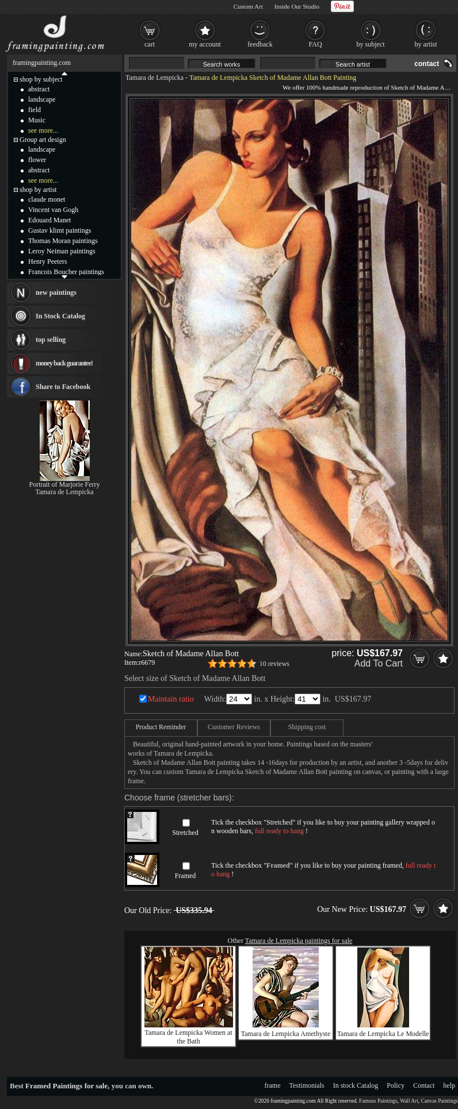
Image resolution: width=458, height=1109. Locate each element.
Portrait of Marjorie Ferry (64, 484)
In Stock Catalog (60, 316)
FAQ (315, 44)
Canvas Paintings (439, 1101)
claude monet (46, 199)
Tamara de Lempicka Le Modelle (383, 1034)
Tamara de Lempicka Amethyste (285, 1034)
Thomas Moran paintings (63, 241)
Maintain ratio (171, 699)
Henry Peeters (47, 261)
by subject (371, 44)
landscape (41, 99)
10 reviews (274, 664)
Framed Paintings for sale (66, 1085)
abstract (38, 89)
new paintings (56, 292)
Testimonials (307, 1085)
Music (36, 120)
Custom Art (248, 6)
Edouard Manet (49, 220)
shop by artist (38, 190)
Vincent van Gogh (53, 210)
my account (205, 44)
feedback (259, 44)
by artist (426, 44)
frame (273, 1085)
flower (37, 160)
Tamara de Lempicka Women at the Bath (188, 1037)
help (449, 1085)
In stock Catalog (356, 1085)
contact (426, 64)
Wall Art (409, 1101)
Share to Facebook (63, 387)
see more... (43, 130)
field (34, 110)
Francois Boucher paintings (66, 272)
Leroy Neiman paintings (62, 251)
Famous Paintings (378, 1101)
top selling (51, 340)
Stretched (185, 833)
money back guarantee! (64, 363)
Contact (423, 1085)
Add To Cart (378, 663)
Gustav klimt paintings (59, 230)
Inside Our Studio (296, 6)
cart (149, 44)
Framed (185, 876)
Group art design (43, 140)
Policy (395, 1085)
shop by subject (41, 79)
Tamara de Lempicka (154, 78)
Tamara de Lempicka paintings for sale (299, 941)
